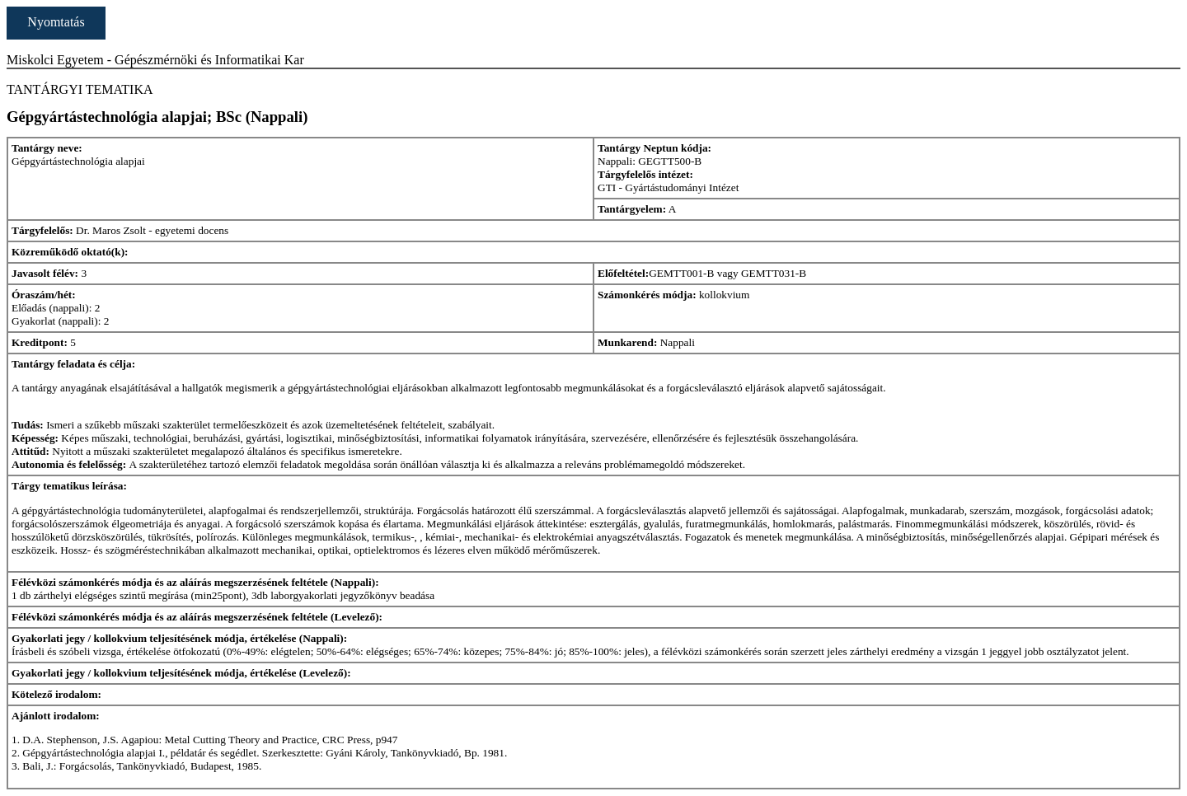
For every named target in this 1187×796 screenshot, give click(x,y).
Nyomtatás (55, 22)
